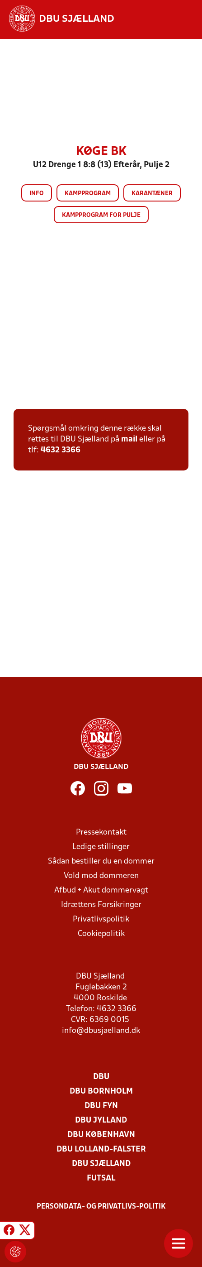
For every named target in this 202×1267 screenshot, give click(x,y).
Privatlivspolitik (101, 919)
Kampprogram (88, 194)
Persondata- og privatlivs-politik (101, 1207)
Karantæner (152, 194)
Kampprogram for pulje (101, 215)
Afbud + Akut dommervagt (101, 890)
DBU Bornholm (101, 1091)
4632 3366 (60, 450)
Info (36, 194)
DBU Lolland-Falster (101, 1149)
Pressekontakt (101, 832)
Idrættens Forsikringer (101, 905)
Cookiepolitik (101, 934)
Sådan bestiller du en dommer (101, 861)
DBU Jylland (101, 1120)
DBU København (101, 1135)
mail (129, 439)
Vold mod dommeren (101, 876)
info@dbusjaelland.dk (101, 1031)
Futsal (101, 1178)
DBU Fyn (101, 1106)
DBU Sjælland (101, 1164)
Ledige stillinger (101, 847)
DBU (101, 1077)
